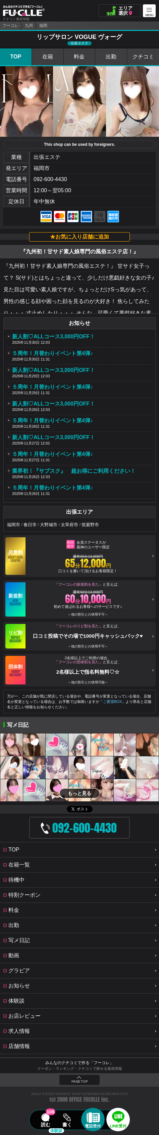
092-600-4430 (50, 179)
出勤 (111, 56)
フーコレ (10, 25)
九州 (29, 25)
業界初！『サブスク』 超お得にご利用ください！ (74, 471)
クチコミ (143, 56)
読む (45, 1124)
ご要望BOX (112, 702)
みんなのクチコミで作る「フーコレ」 (79, 1062)
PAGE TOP (79, 1081)
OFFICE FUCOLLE (84, 1099)
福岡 (43, 25)
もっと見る (79, 793)
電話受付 (93, 1126)
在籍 (47, 56)
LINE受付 (118, 1126)
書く (67, 1124)
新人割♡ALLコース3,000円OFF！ (53, 336)
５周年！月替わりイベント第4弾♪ (52, 353)
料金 (79, 56)
